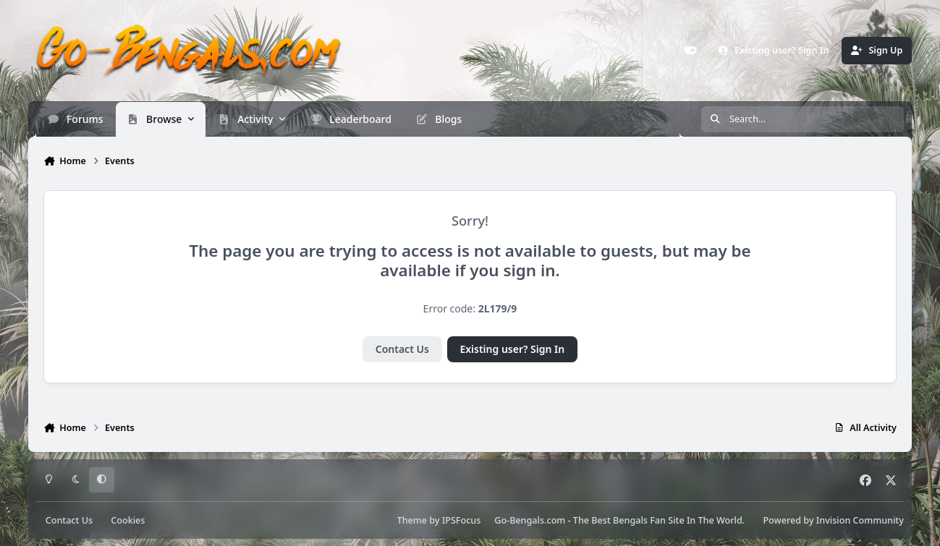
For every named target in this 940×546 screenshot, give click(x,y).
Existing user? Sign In (512, 349)
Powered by (833, 520)
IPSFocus (461, 520)
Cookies (128, 520)
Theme (412, 520)
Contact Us (402, 349)
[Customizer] (691, 50)
